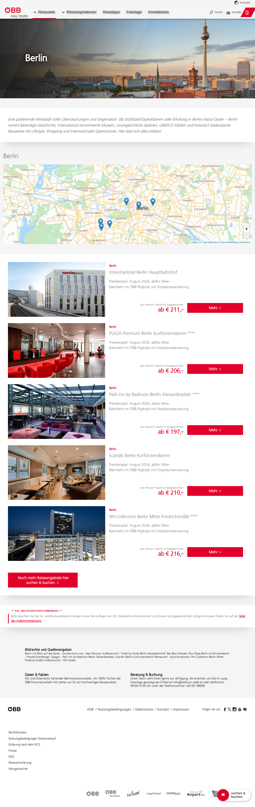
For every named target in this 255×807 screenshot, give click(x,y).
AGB (90, 709)
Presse (13, 750)
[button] (63, 12)
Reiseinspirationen (81, 12)
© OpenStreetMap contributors (234, 242)
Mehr (215, 307)
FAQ (11, 756)
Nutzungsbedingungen (114, 709)
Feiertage (134, 12)
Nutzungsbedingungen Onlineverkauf (32, 738)
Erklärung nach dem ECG (24, 744)
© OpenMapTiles (209, 242)
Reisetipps (111, 12)
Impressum (181, 709)
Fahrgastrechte (18, 769)
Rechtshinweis (17, 732)
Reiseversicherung (20, 762)
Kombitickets (159, 12)
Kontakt (163, 709)
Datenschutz (144, 709)
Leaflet (194, 242)
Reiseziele (46, 12)
